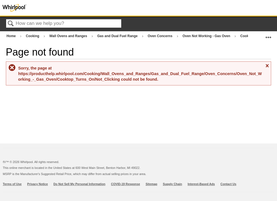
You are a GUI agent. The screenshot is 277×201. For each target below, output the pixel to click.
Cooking (33, 36)
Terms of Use (12, 184)
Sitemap (151, 184)
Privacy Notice (37, 184)
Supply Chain (172, 184)
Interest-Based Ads (201, 184)
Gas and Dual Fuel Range (117, 36)
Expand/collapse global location (268, 34)
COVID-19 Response (125, 184)
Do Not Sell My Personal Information (79, 184)
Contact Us (228, 184)
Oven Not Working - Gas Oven (207, 36)
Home (11, 36)
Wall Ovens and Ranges (68, 36)
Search (11, 24)
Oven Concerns (160, 36)
